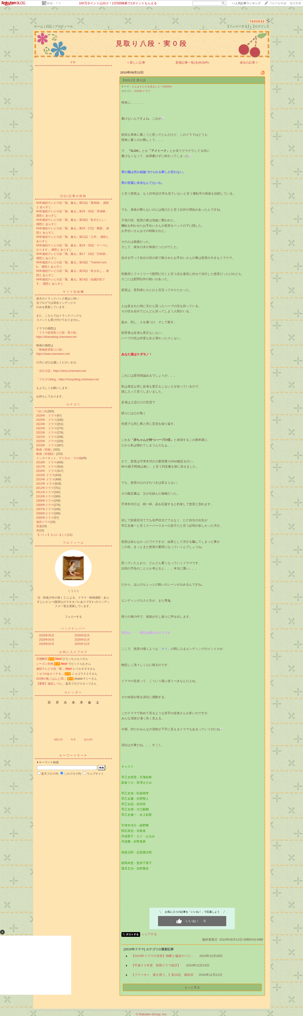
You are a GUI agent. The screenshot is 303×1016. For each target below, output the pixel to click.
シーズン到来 (44, 663)
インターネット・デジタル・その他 (59, 458)
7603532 (257, 21)
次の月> (88, 739)
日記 (49, 26)
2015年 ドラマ (45, 475)
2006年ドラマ (45, 513)
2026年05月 (46, 635)
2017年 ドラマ (46, 466)
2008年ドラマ (45, 505)
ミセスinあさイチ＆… (50, 673)
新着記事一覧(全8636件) (192, 62)
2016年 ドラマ (46, 471)
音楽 (39, 526)
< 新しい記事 (136, 62)
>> (246, 3)
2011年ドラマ (45, 492)
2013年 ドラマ (45, 483)
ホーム (38, 26)
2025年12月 (82, 644)
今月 (73, 739)
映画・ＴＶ (54, 3)
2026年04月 (46, 639)
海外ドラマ (43, 522)
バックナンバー (73, 628)
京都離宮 (42, 658)
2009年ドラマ (45, 500)
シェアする (149, 934)
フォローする (73, 616)
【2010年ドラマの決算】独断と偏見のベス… (162, 956)
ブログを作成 (277, 3)
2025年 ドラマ (46, 419)
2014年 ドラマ (45, 479)
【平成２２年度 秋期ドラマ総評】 (156, 965)
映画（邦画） (44, 449)
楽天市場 (295, 3)
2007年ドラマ (45, 509)
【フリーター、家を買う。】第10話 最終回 (162, 975)
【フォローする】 (238, 26)
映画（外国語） (46, 454)
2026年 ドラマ (46, 415)
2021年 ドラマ (46, 437)
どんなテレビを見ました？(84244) (152, 86)
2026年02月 (82, 635)
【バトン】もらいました (52, 534)
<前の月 (58, 739)
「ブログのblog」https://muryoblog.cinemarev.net (67, 379)
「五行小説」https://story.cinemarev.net (61, 371)
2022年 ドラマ (46, 432)
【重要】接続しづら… (50, 683)
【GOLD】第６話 (133, 80)
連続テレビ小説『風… (50, 668)
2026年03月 (46, 644)
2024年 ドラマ (46, 424)
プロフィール (63, 26)
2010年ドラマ (45, 496)
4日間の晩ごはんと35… (51, 678)
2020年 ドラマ (46, 441)
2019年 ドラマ (46, 445)
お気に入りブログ (73, 652)
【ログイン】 (261, 26)
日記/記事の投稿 (73, 196)
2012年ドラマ (45, 488)
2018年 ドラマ (46, 462)
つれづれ (42, 411)
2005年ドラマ (45, 517)
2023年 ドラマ (46, 428)
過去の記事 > (249, 62)
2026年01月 (82, 639)
